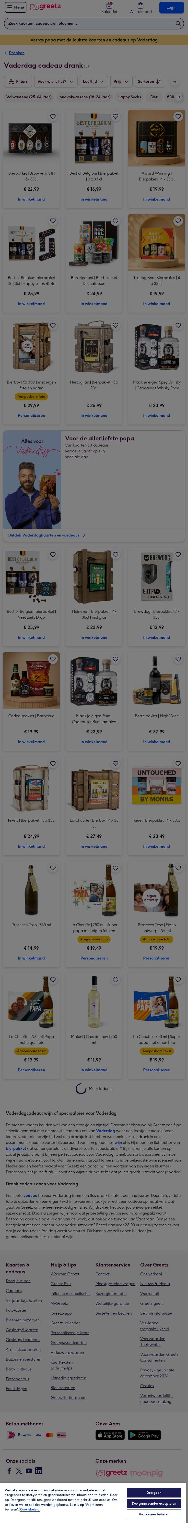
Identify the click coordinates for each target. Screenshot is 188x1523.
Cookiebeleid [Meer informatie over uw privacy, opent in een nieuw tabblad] (29, 1509)
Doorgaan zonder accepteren (154, 1503)
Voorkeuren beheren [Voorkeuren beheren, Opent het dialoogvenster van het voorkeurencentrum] (154, 1514)
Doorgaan (154, 1493)
